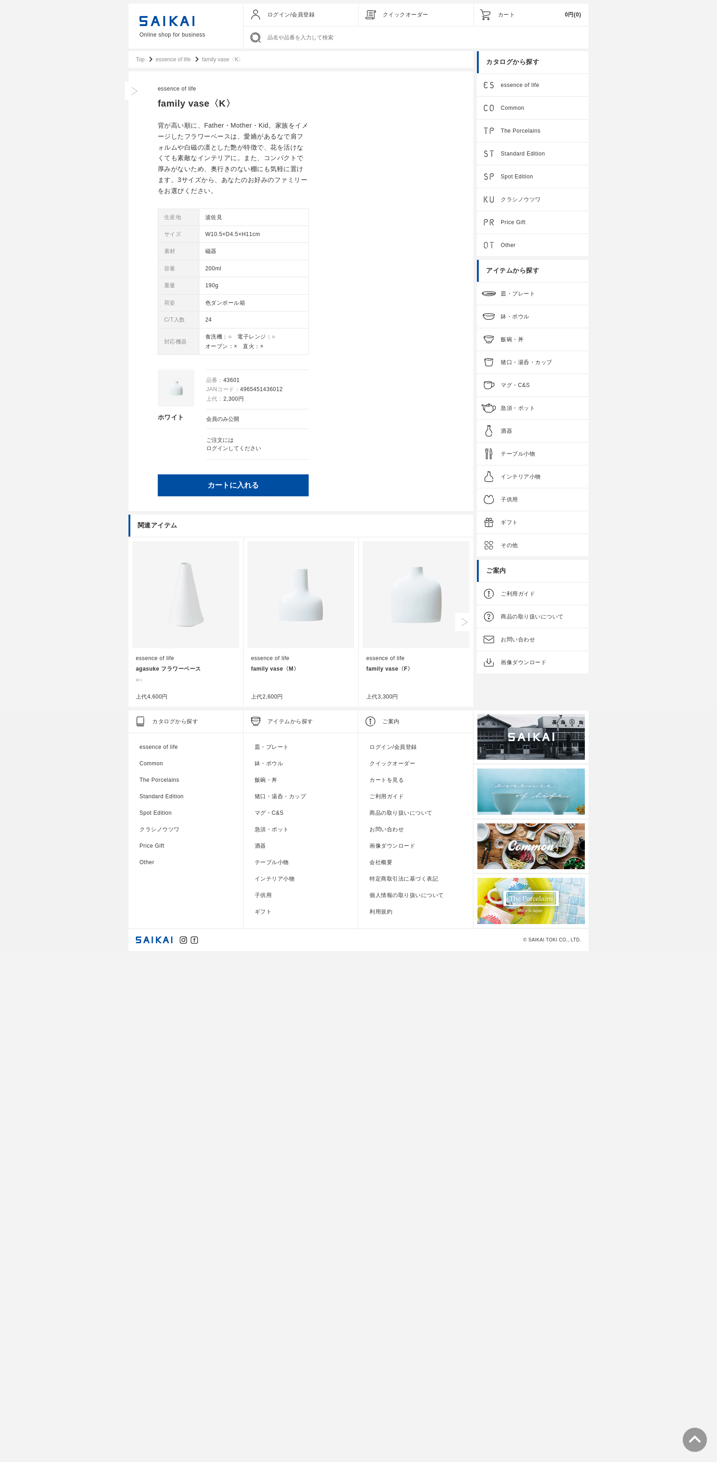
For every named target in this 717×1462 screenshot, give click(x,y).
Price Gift (513, 223)
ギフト (509, 523)
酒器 (506, 432)
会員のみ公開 (372, 420)
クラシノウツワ (521, 200)
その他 (509, 546)
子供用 (509, 500)
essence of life (327, 89)
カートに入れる (383, 486)
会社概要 (380, 1371)
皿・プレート (518, 294)
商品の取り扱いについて (532, 617)
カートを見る (386, 1288)
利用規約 (380, 1420)
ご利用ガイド (518, 594)
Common (512, 109)
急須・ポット (518, 409)
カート (506, 14)
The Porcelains (520, 132)
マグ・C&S (515, 386)
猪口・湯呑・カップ (526, 363)
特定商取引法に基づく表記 (403, 1387)
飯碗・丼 (512, 340)
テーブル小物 (518, 455)
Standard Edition (523, 154)
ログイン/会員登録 (291, 14)
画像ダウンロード (523, 663)
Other (508, 246)
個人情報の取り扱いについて (406, 1404)
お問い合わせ (518, 640)
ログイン (367, 449)
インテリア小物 (521, 477)
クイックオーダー (405, 14)
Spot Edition (517, 177)
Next (464, 1131)
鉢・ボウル (515, 317)
